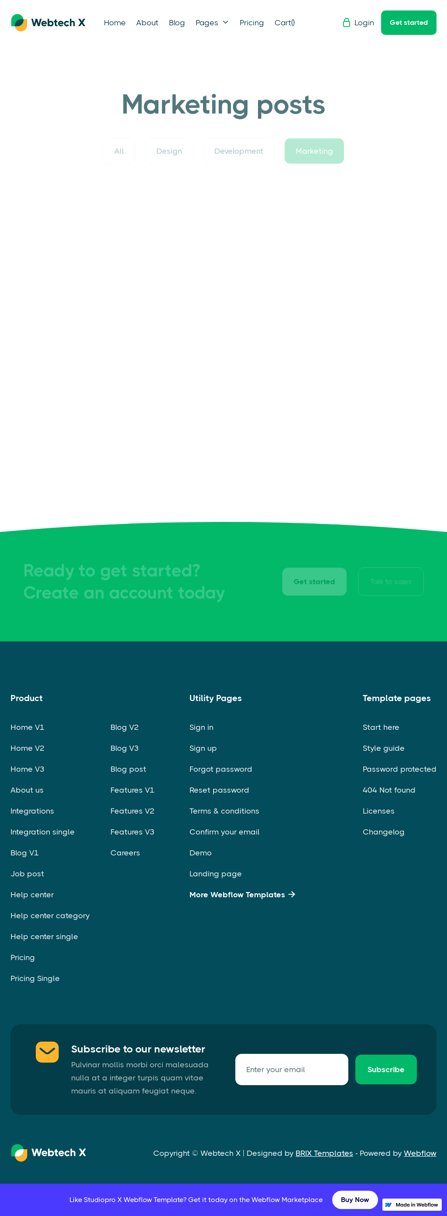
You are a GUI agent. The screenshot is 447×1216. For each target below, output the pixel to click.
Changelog (384, 832)
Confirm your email (224, 832)
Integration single (42, 832)
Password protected (400, 769)
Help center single (44, 936)
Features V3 (132, 832)
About (147, 22)
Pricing (252, 22)
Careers (125, 852)
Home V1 (27, 727)
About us (27, 790)
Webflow (420, 1153)
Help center (32, 894)
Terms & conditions (224, 811)
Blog (177, 22)
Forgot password (220, 769)
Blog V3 (124, 748)
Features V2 (132, 811)
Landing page (215, 873)
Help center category (49, 915)
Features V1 (132, 790)
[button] (212, 22)
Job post (27, 873)
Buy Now (355, 1200)
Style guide (384, 748)
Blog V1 (24, 852)
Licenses (379, 811)
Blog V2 (124, 727)
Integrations (32, 811)
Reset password (219, 790)
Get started (409, 22)
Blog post (128, 769)
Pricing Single (35, 978)
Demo (200, 852)
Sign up (203, 748)
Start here (381, 727)
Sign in (201, 727)
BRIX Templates (324, 1153)
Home (115, 22)
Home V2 (27, 748)
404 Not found (389, 790)
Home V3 (27, 769)
